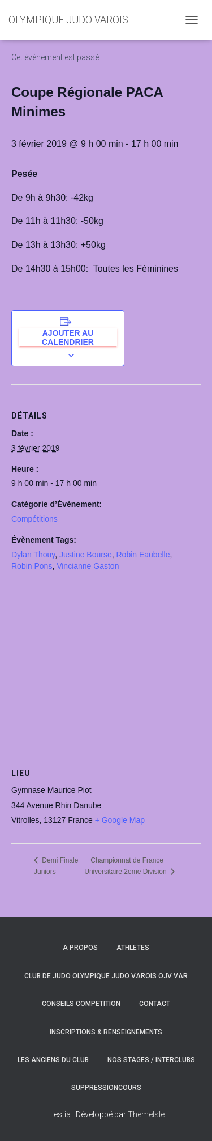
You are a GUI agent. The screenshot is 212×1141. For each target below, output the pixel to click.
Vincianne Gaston (88, 565)
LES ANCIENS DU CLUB (53, 1060)
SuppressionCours (106, 1088)
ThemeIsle (146, 1114)
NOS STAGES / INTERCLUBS (151, 1060)
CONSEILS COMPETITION (81, 1004)
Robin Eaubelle (143, 554)
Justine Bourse (85, 554)
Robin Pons (31, 565)
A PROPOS (80, 948)
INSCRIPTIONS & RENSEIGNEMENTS (106, 1032)
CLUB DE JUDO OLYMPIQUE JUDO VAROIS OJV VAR (106, 976)
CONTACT (154, 1004)
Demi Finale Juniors (56, 866)
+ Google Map (120, 820)
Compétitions (34, 518)
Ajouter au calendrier (68, 337)
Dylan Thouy (33, 554)
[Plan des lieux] (106, 670)
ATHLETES (132, 948)
